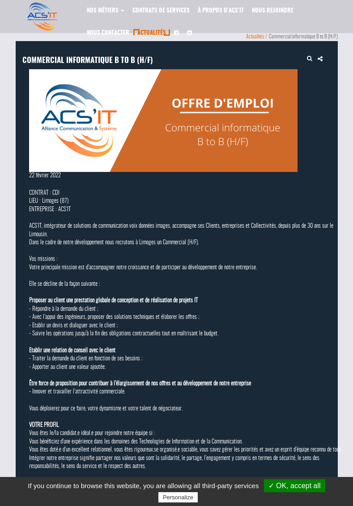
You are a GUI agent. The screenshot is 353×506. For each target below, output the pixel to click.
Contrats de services (161, 11)
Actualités (151, 33)
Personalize (178, 497)
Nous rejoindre (272, 11)
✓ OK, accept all (294, 485)
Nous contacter (108, 33)
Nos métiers (105, 11)
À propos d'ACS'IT (221, 11)
